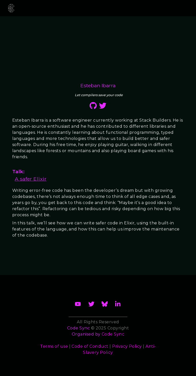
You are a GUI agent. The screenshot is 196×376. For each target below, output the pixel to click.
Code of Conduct (89, 346)
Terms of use (54, 346)
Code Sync (113, 334)
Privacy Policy (127, 346)
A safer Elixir (31, 179)
